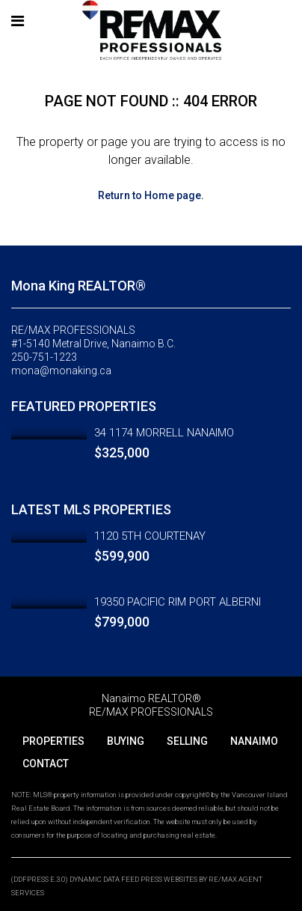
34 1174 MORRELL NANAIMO (164, 432)
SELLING (187, 741)
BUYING (125, 741)
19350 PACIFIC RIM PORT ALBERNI (177, 602)
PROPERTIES (53, 741)
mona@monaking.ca (61, 371)
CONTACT (45, 764)
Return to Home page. (151, 195)
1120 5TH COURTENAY (150, 536)
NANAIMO (254, 741)
